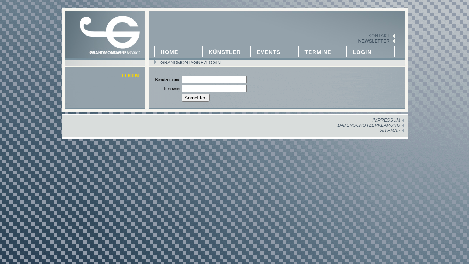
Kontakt (379, 35)
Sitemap (390, 130)
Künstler (225, 52)
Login (362, 52)
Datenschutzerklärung (368, 125)
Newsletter (373, 41)
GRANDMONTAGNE (181, 62)
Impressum (386, 120)
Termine (318, 52)
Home (169, 52)
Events (269, 52)
